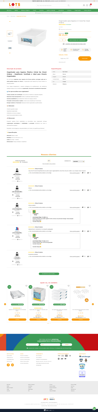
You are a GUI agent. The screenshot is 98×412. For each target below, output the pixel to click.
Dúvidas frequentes (24, 363)
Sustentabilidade (10, 359)
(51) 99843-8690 (38, 365)
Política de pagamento (24, 357)
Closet (34, 10)
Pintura (51, 384)
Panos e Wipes (73, 384)
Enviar (66, 344)
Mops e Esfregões (53, 390)
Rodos (72, 387)
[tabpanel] (17, 303)
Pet (28, 390)
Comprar (77, 40)
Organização (78, 10)
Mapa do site (9, 361)
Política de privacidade (25, 359)
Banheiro (9, 10)
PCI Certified (81, 360)
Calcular (84, 58)
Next (10, 53)
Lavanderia (61, 10)
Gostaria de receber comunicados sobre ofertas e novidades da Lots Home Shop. (49, 348)
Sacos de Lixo (73, 389)
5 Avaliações (68, 24)
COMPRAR (17, 319)
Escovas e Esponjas (53, 387)
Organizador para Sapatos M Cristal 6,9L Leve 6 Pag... (38, 310)
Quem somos (9, 355)
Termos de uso (10, 357)
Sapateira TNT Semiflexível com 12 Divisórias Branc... (17, 310)
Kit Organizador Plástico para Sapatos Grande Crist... (59, 310)
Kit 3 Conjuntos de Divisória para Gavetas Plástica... (81, 310)
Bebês (16, 10)
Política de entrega (24, 355)
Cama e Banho (87, 10)
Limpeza (69, 10)
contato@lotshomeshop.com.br (42, 363)
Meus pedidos (39, 355)
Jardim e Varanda (51, 10)
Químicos (72, 386)
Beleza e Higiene (25, 10)
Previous (10, 21)
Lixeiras (51, 389)
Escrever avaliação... (49, 273)
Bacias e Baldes (52, 386)
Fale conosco (39, 357)
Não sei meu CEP (62, 62)
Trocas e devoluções (24, 361)
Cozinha (41, 10)
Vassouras (72, 390)
